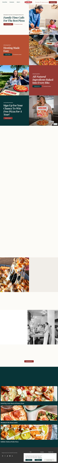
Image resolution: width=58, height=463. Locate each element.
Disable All (38, 459)
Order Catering (7, 54)
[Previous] (54, 124)
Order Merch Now (29, 361)
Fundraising (50, 449)
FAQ (40, 450)
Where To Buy (53, 2)
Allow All (28, 459)
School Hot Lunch (51, 452)
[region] (40, 457)
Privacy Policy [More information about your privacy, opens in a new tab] (40, 457)
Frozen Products (32, 449)
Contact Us (42, 452)
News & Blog (42, 449)
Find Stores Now (37, 86)
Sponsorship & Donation (52, 450)
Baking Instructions (33, 452)
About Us (18, 2)
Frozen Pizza (4, 2)
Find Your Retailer (8, 24)
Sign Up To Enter (8, 118)
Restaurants (12, 2)
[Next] (56, 124)
